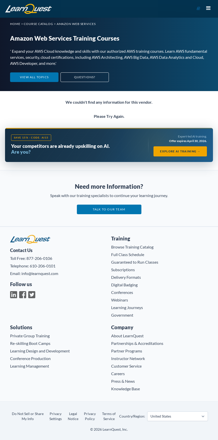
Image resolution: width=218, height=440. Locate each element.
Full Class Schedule (127, 254)
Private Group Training (30, 335)
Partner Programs (126, 350)
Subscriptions (123, 269)
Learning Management (29, 366)
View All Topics (34, 77)
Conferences (122, 292)
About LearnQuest (127, 335)
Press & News (123, 381)
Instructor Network (128, 358)
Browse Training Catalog (132, 246)
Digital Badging (124, 284)
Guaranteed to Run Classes (134, 262)
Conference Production (30, 358)
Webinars (119, 299)
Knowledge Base (125, 388)
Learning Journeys (127, 307)
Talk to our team (109, 209)
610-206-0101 (42, 265)
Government (122, 315)
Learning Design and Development (40, 350)
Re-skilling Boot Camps (30, 343)
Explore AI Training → (180, 151)
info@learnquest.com (39, 273)
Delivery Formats (126, 277)
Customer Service (126, 366)
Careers (118, 373)
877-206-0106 (39, 258)
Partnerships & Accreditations (137, 343)
